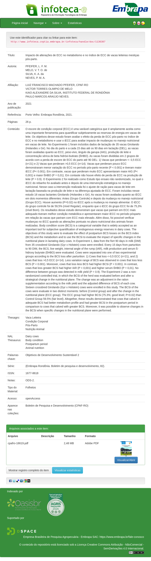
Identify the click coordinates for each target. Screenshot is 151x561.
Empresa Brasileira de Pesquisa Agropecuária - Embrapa (57, 536)
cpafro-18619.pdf (18, 443)
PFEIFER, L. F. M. (36, 66)
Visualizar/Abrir (126, 460)
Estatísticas (75, 23)
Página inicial (20, 23)
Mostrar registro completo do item (29, 470)
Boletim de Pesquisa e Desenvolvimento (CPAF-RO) (56, 405)
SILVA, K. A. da (34, 73)
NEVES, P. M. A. (35, 77)
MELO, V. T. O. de (36, 70)
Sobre (57, 23)
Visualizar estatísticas (67, 470)
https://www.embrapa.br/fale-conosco (122, 536)
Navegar (40, 23)
